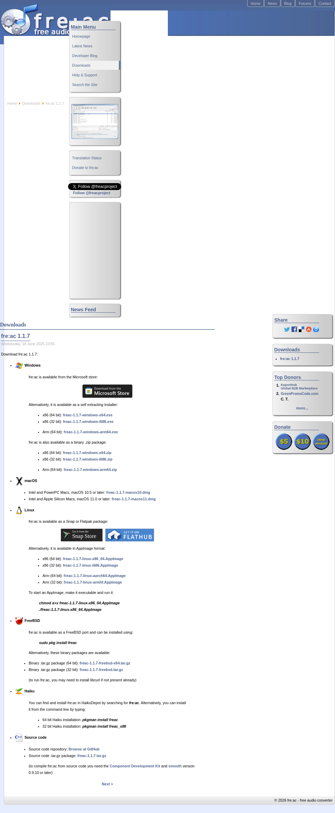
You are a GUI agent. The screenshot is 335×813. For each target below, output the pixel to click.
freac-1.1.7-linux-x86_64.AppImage (93, 559)
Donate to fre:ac (85, 168)
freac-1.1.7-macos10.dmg (128, 492)
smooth (175, 766)
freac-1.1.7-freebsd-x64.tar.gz (105, 663)
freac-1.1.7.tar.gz (91, 756)
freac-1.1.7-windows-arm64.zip (90, 469)
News (272, 3)
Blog (287, 3)
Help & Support (84, 75)
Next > (107, 784)
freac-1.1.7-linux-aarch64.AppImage (95, 576)
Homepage (81, 36)
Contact (324, 3)
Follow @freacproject (91, 193)
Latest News (82, 46)
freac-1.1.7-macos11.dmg (133, 499)
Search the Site (84, 85)
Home (255, 3)
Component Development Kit (135, 766)
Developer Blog (84, 56)
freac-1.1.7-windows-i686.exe (88, 421)
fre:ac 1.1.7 (289, 359)
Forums (305, 3)
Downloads (31, 103)
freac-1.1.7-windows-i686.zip (87, 459)
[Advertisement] (217, 55)
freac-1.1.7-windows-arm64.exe (91, 432)
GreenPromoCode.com (299, 394)
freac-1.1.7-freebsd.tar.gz (101, 670)
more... (302, 408)
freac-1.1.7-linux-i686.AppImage (90, 565)
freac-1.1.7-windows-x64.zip (87, 453)
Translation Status (87, 158)
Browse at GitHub (84, 749)
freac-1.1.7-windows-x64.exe (87, 415)
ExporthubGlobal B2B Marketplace (299, 386)
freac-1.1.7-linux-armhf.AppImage (93, 582)
